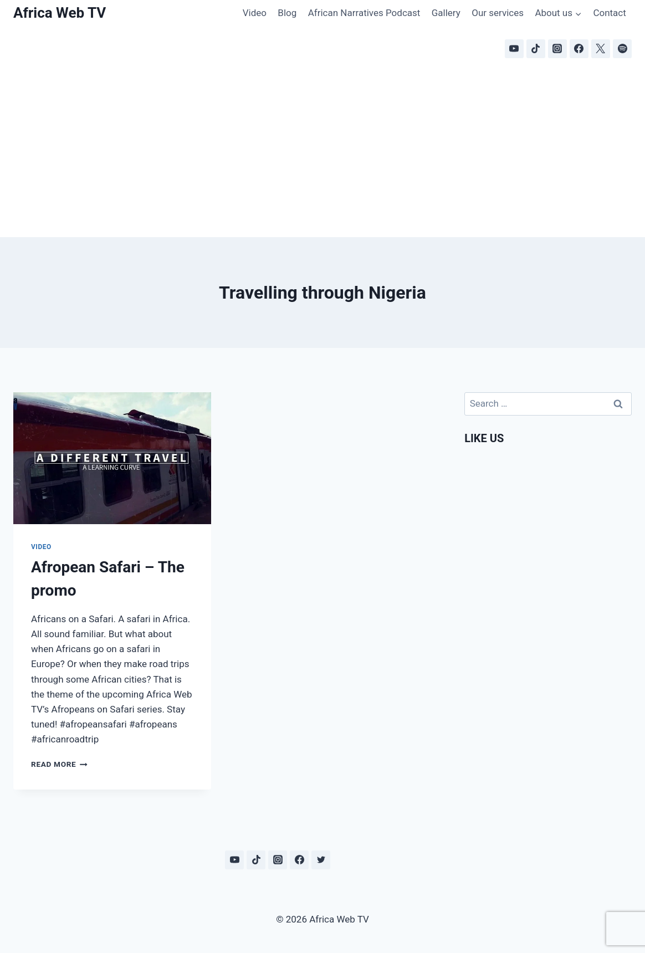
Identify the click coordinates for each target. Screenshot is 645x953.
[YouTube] (514, 48)
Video (255, 12)
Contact (609, 12)
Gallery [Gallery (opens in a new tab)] (446, 12)
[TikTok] (535, 48)
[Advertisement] (322, 154)
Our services (498, 12)
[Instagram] (557, 48)
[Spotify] (622, 48)
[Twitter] (320, 859)
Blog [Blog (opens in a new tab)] (287, 12)
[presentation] (112, 458)
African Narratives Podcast (364, 12)
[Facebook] (579, 48)
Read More (59, 764)
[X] (600, 48)
